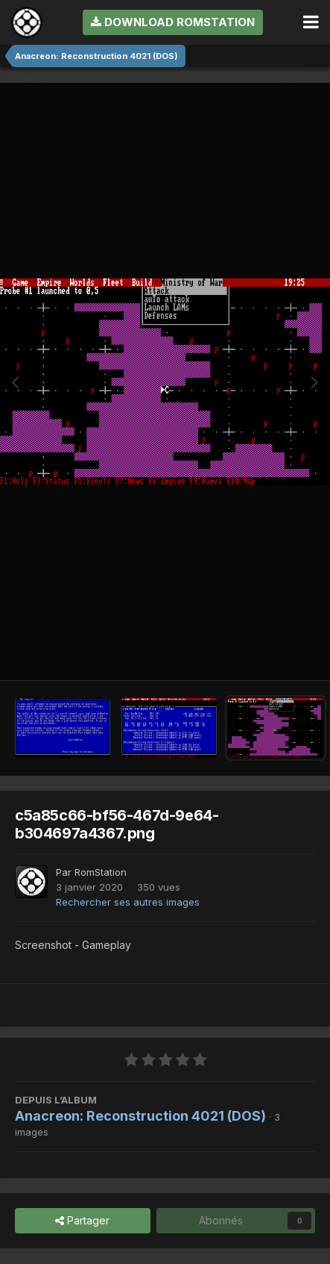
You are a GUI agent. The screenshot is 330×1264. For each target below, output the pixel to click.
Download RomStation (173, 22)
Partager (82, 1221)
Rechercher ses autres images (128, 902)
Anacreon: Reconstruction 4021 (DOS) (140, 1116)
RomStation (100, 872)
